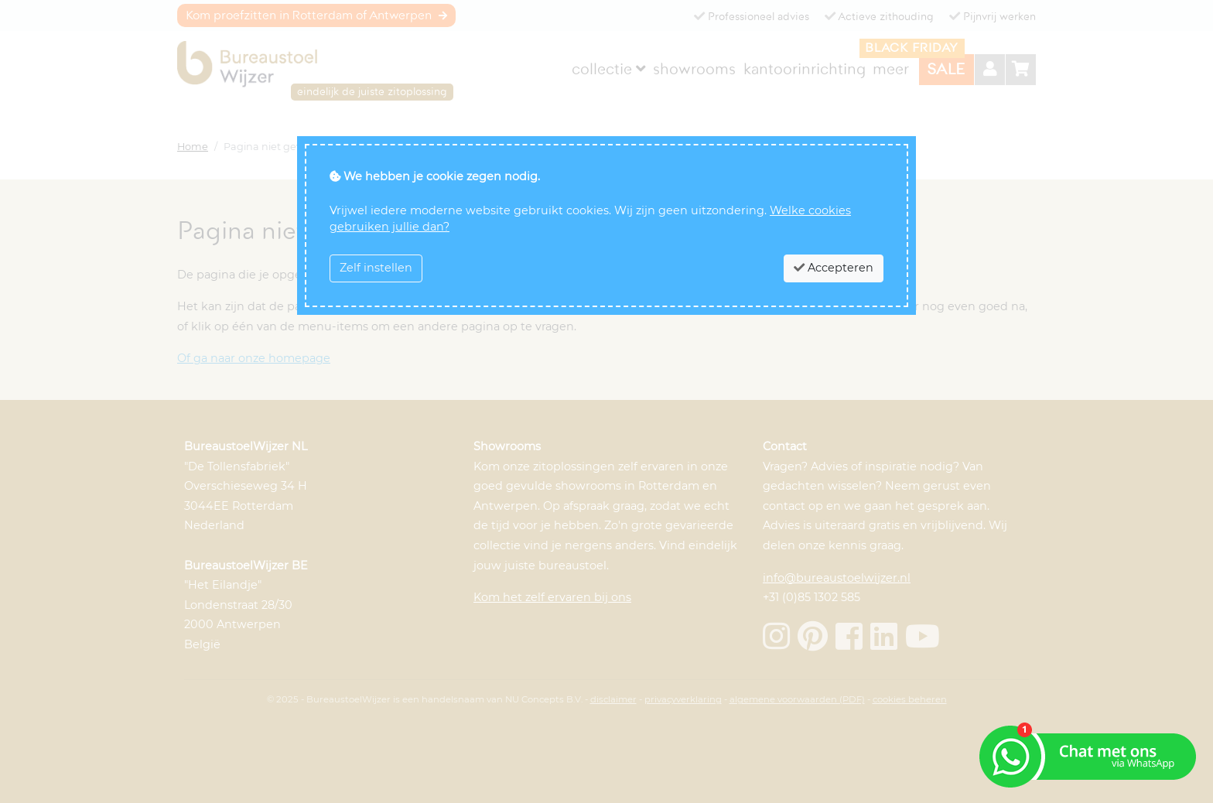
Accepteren (833, 268)
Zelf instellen (376, 268)
